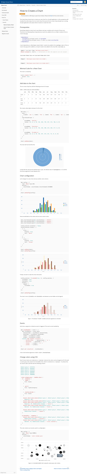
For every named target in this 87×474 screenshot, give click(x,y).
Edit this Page (83, 5)
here (51, 15)
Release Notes (5, 31)
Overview (4, 7)
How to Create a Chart (9, 24)
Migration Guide (5, 33)
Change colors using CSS (78, 18)
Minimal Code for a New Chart (78, 12)
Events (74, 17)
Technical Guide (5, 12)
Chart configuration (77, 15)
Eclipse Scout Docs (7, 2)
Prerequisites (75, 10)
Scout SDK (4, 15)
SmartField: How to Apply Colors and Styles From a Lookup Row (31, 469)
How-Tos (4, 17)
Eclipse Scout (4, 5)
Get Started (4, 10)
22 (77, 5)
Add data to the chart (77, 14)
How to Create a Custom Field (9, 28)
